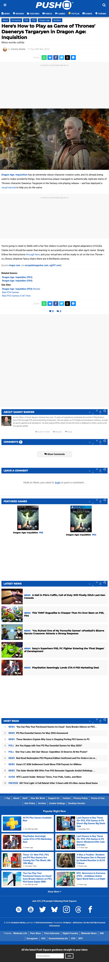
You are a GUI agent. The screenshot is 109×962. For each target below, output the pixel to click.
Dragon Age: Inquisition (14, 174)
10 (18, 620)
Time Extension (52, 933)
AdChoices (77, 922)
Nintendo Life (20, 933)
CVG (73, 938)
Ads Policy (29, 803)
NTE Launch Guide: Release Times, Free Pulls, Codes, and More (45, 777)
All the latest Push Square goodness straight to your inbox (54, 949)
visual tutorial (8, 187)
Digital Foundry (70, 933)
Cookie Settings (57, 803)
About (16, 798)
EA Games (16, 20)
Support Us (53, 798)
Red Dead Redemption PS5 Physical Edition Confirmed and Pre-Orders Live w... (53, 758)
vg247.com (55, 265)
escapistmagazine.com (36, 265)
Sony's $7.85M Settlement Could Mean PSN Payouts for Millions (45, 764)
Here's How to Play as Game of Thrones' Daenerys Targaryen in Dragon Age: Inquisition (48, 31)
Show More (54, 891)
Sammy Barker (18, 49)
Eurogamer (32, 938)
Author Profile (42, 432)
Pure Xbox (35, 933)
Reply (68, 432)
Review (21, 289)
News (5, 20)
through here (33, 254)
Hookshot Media (18, 922)
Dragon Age (44, 20)
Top (7, 798)
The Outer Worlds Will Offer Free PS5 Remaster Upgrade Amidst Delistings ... (52, 770)
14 (18, 602)
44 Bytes (67, 922)
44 (18, 673)
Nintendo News (89, 933)
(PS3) (17, 277)
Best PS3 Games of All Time (16, 295)
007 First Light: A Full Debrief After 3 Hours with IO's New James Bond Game (53, 783)
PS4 (26, 20)
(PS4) (17, 280)
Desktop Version (76, 803)
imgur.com (14, 265)
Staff (25, 798)
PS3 (33, 20)
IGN (102, 933)
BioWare (57, 20)
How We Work (38, 798)
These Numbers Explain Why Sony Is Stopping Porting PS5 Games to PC (49, 739)
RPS (80, 938)
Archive (42, 803)
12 (18, 655)
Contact (66, 798)
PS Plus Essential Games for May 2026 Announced (38, 733)
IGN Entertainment (44, 922)
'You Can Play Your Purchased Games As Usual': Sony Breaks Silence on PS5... (53, 726)
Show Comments (54, 454)
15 (18, 637)
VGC (43, 938)
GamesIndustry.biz (58, 938)
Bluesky (57, 432)
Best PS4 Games (10, 292)
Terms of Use (98, 798)
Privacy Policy (81, 798)
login (57, 482)
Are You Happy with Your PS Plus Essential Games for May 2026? (45, 745)
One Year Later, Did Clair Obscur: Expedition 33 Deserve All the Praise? (48, 752)
